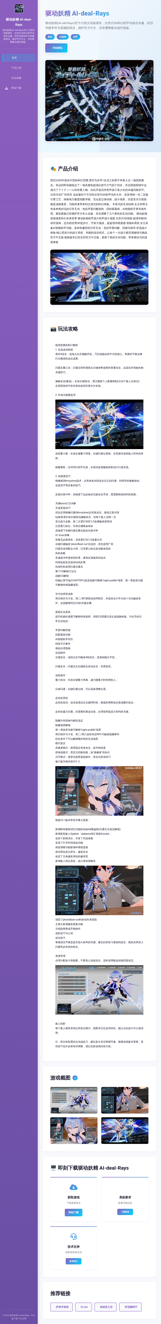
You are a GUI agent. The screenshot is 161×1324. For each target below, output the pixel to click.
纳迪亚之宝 (106, 1306)
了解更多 (125, 1212)
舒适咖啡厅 (131, 1306)
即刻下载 (74, 1212)
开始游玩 (57, 47)
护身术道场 (62, 1306)
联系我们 (73, 1261)
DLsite (84, 1306)
